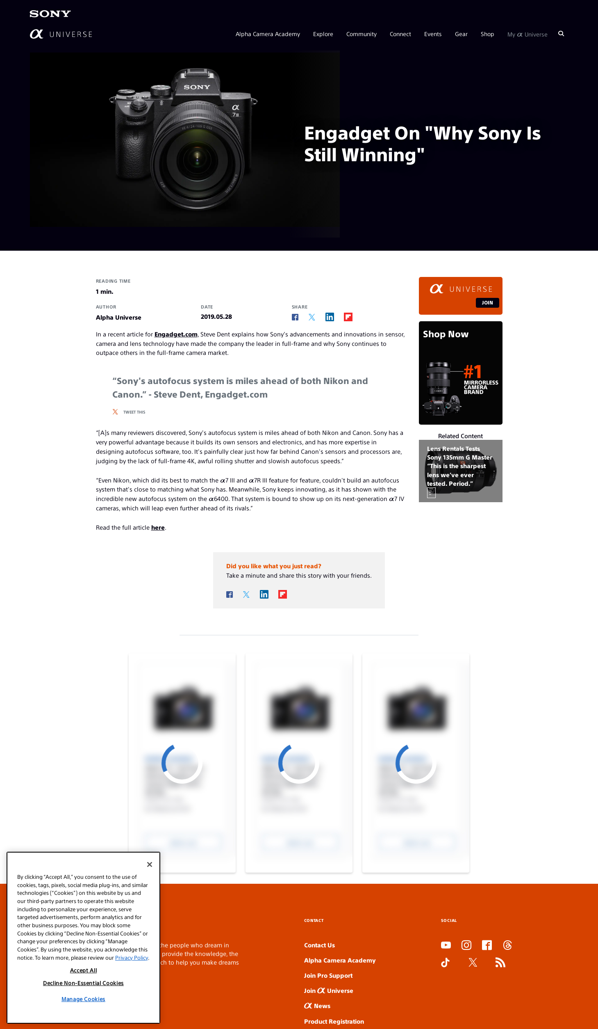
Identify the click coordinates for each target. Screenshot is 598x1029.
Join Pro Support (328, 975)
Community (361, 33)
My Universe (527, 33)
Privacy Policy (131, 957)
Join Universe (328, 990)
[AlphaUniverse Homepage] (61, 34)
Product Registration (334, 1021)
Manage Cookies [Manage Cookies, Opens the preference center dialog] (83, 998)
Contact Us (319, 945)
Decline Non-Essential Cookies (83, 982)
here (158, 527)
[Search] (561, 33)
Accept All (83, 970)
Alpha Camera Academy (268, 33)
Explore (323, 33)
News (317, 1005)
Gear (461, 33)
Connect (400, 33)
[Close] (150, 864)
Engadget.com (176, 334)
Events (433, 33)
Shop (487, 33)
